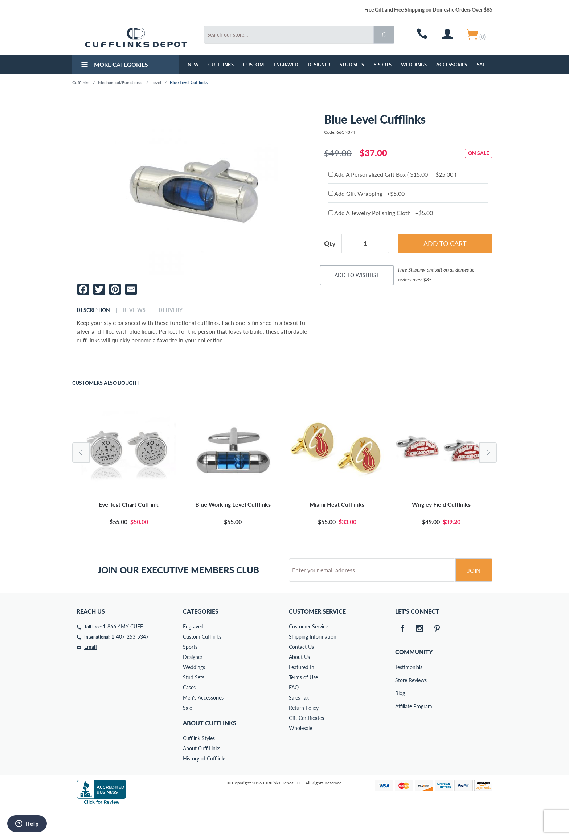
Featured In (301, 695)
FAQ (294, 715)
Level (156, 82)
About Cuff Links (201, 776)
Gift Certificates (306, 745)
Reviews (134, 310)
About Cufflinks (209, 750)
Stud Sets (352, 64)
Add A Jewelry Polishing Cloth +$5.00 (380, 212)
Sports (383, 64)
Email (90, 674)
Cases (189, 715)
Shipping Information (312, 664)
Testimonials (400, 695)
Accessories (451, 64)
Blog (400, 721)
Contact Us (301, 674)
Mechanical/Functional (120, 82)
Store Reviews (400, 708)
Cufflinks (221, 64)
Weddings (414, 64)
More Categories (113, 65)
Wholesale (300, 756)
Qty (330, 243)
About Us (299, 684)
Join (473, 597)
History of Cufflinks (204, 786)
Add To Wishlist (357, 275)
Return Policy (304, 735)
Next (488, 452)
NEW (193, 64)
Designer (319, 64)
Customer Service (308, 654)
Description (93, 310)
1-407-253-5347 (130, 664)
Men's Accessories (203, 725)
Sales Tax (299, 725)
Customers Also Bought (105, 383)
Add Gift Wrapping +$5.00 (366, 193)
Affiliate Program (400, 734)
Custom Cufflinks (202, 664)
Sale (482, 64)
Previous (81, 452)
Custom (253, 64)
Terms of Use (303, 705)
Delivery (171, 310)
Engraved (286, 64)
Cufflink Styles (199, 766)
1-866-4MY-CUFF (123, 654)
